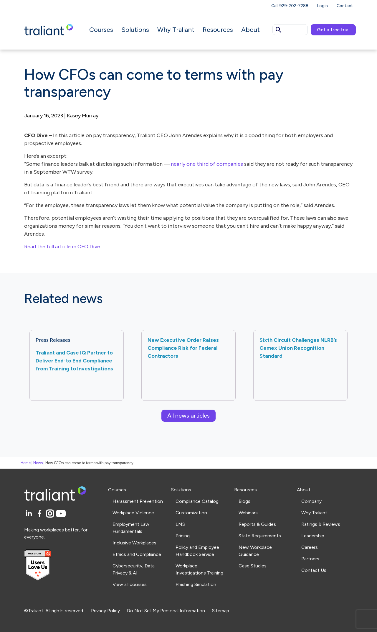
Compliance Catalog (197, 501)
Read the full (39, 246)
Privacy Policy (105, 610)
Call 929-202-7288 (289, 5)
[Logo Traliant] (48, 29)
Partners (310, 559)
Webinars (248, 513)
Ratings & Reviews (320, 524)
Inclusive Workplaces (134, 543)
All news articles (188, 415)
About (250, 30)
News (38, 463)
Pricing (183, 536)
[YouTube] (61, 513)
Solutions (135, 30)
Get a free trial (333, 29)
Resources (218, 30)
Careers (309, 547)
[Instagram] (51, 513)
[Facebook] (40, 513)
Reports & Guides (257, 524)
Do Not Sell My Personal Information (166, 610)
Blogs (244, 501)
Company (311, 501)
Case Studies (253, 566)
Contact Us (313, 570)
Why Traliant (175, 30)
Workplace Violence (133, 513)
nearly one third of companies (207, 164)
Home (26, 463)
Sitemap (220, 610)
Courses (101, 30)
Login (322, 5)
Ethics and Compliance (137, 554)
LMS (180, 524)
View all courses (130, 584)
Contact (345, 5)
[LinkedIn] (29, 513)
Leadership (312, 536)
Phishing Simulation (196, 584)
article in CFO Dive (77, 246)
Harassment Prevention (138, 501)
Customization (191, 513)
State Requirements (260, 536)
